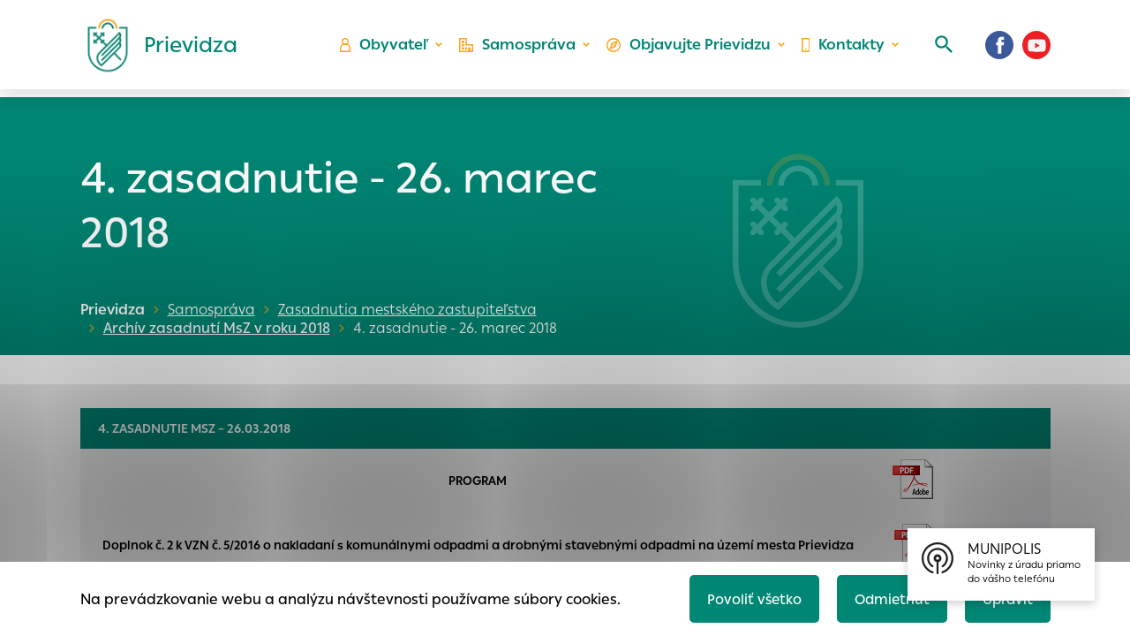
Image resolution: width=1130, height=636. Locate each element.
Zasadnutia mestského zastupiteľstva (407, 309)
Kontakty (842, 49)
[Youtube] (1036, 48)
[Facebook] (999, 48)
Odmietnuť (887, 597)
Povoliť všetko (747, 597)
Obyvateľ (389, 49)
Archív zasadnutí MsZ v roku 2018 (212, 328)
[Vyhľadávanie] (941, 48)
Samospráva (521, 49)
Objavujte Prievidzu (690, 49)
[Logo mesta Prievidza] (155, 49)
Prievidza (112, 309)
